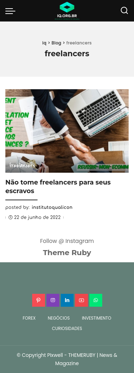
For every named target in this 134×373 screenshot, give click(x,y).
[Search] (124, 10)
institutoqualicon (52, 207)
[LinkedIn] (67, 300)
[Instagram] (52, 300)
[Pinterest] (38, 300)
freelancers (22, 165)
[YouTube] (81, 300)
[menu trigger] (12, 10)
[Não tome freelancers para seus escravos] (67, 131)
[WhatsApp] (95, 300)
